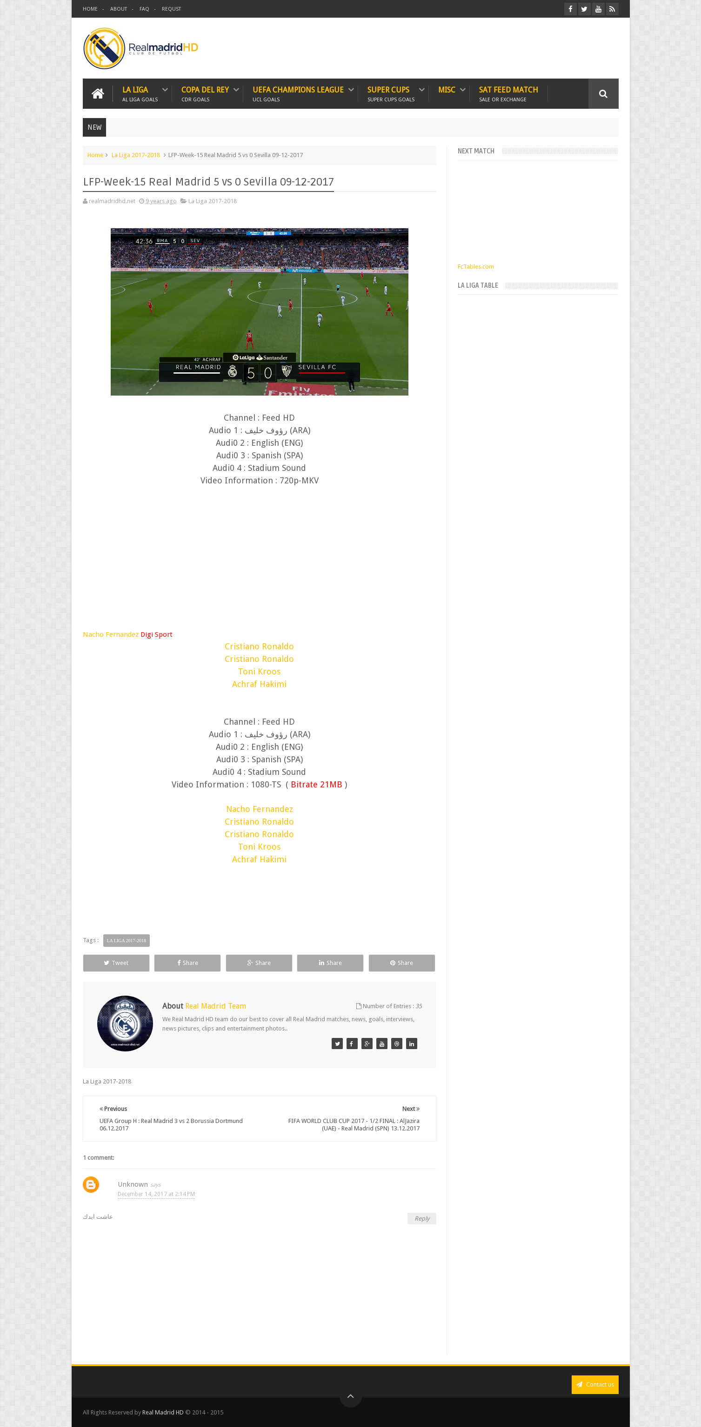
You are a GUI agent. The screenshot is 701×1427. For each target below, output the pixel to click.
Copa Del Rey (205, 94)
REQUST (171, 9)
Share (187, 962)
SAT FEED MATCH (508, 94)
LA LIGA (140, 94)
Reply (421, 1218)
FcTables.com (476, 266)
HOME (90, 9)
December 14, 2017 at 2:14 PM (156, 1194)
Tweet (116, 962)
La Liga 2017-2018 (136, 155)
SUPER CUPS (390, 94)
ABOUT (118, 9)
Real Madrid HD (163, 1412)
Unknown (133, 1184)
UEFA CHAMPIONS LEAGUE (298, 94)
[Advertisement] (259, 550)
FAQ (144, 9)
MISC (446, 90)
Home (95, 155)
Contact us (595, 1384)
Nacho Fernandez (128, 634)
